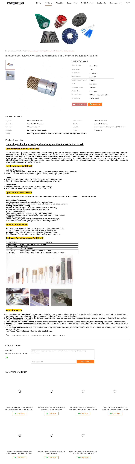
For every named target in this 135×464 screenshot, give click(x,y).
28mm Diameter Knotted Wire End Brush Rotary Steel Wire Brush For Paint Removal (115, 408)
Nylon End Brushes (59, 335)
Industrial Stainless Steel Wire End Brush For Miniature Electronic (51, 452)
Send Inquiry (85, 361)
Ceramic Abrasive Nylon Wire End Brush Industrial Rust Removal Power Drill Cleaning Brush (19, 452)
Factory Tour (72, 3)
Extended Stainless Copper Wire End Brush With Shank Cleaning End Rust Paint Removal (83, 408)
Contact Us (101, 3)
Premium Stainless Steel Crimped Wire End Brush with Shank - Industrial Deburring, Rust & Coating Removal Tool (19, 408)
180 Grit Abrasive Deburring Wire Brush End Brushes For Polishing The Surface (51, 408)
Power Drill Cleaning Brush (19, 335)
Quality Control (87, 3)
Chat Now (113, 3)
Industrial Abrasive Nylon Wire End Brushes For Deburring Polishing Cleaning (51, 51)
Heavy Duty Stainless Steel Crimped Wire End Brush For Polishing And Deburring (83, 452)
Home (38, 3)
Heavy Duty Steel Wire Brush (40, 335)
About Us (59, 3)
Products (48, 3)
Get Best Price (79, 104)
